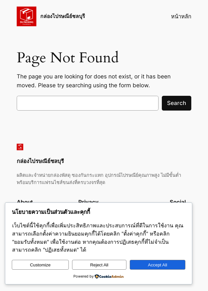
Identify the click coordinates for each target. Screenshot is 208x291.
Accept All (157, 264)
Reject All (99, 264)
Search (176, 103)
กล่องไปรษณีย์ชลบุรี (62, 16)
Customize (40, 264)
